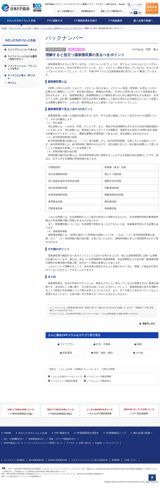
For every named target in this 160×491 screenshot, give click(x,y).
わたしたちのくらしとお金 (20, 28)
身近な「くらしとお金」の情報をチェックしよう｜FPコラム (58, 28)
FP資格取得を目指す (88, 432)
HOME (4, 28)
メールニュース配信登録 (99, 376)
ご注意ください (130, 460)
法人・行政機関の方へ (14, 439)
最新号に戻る (149, 323)
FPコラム (12, 83)
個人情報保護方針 (36, 460)
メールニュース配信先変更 (64, 381)
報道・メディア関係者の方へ (62, 439)
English (122, 4)
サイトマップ (112, 443)
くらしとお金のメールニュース (66, 376)
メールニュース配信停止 (99, 381)
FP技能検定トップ (116, 432)
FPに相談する (61, 432)
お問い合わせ (111, 4)
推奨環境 (116, 460)
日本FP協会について (53, 4)
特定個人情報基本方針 (57, 460)
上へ (152, 477)
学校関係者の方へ (36, 439)
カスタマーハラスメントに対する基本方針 (89, 460)
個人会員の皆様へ (142, 432)
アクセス (99, 4)
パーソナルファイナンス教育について (78, 4)
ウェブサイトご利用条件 (14, 460)
